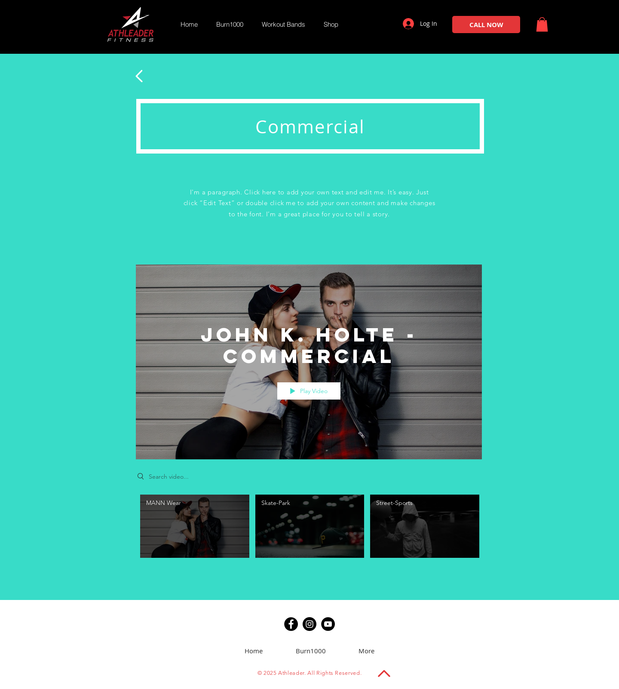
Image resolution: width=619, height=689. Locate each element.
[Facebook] (291, 624)
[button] (542, 24)
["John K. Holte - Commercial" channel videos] (309, 528)
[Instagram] (309, 624)
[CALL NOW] (486, 24)
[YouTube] (328, 624)
